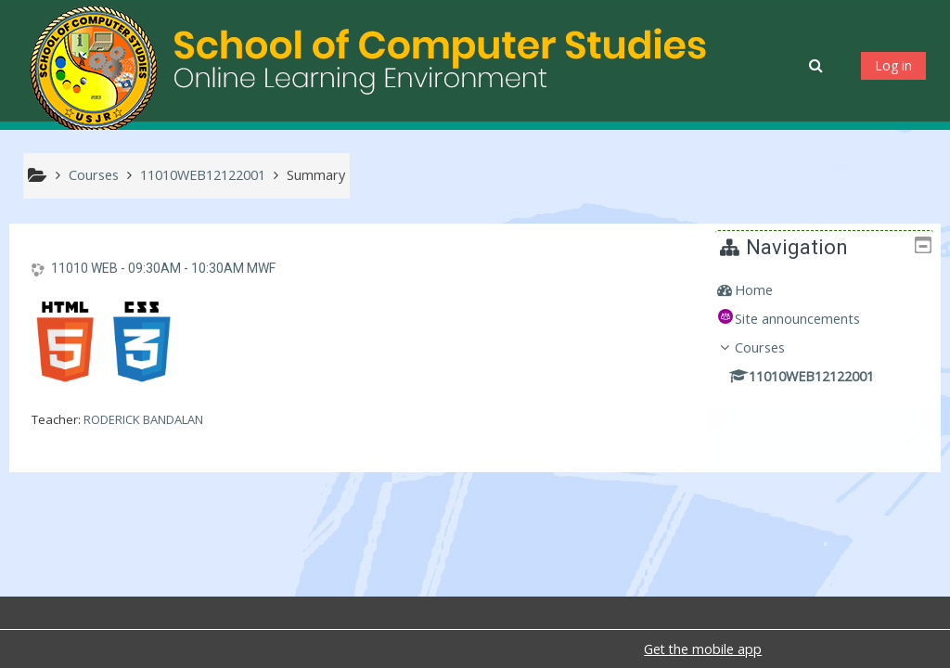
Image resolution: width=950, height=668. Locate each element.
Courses (773, 347)
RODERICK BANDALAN (143, 419)
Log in (893, 65)
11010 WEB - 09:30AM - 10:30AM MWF (163, 268)
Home (767, 290)
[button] (818, 65)
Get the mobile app (703, 649)
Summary (316, 175)
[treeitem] (831, 290)
